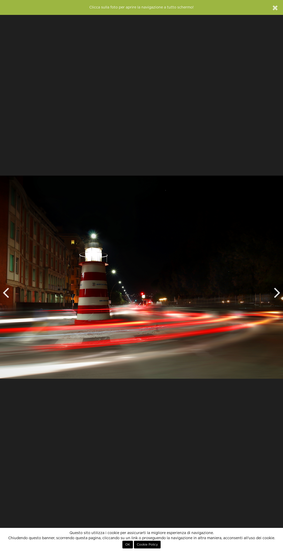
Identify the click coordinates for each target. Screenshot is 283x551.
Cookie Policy (147, 544)
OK (127, 544)
